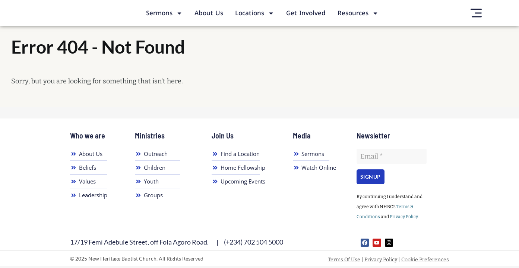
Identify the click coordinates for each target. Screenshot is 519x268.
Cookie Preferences (425, 259)
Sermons (164, 13)
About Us (208, 13)
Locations (254, 13)
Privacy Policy (404, 216)
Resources (358, 13)
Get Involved (306, 13)
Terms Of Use (344, 259)
